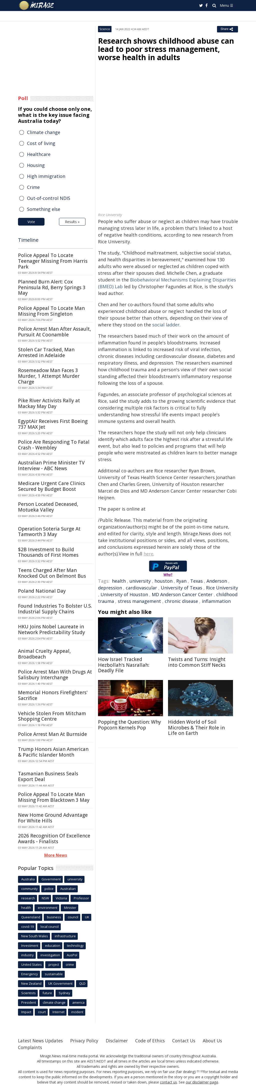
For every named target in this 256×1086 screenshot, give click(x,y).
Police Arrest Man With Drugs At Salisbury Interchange (55, 675)
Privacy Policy (86, 1041)
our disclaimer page (202, 1082)
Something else (43, 209)
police (49, 888)
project (53, 964)
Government (51, 879)
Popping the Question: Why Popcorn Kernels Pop (129, 725)
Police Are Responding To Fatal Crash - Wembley (54, 445)
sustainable (54, 974)
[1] (198, 1071)
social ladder (166, 325)
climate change (54, 1002)
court (42, 1012)
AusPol (72, 955)
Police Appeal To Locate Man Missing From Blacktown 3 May (54, 797)
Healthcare (38, 154)
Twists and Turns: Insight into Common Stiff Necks (197, 662)
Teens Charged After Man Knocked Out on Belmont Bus (52, 573)
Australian (68, 888)
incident (77, 1012)
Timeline (28, 240)
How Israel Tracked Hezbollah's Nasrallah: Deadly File (123, 665)
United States (31, 964)
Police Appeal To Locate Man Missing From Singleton (51, 311)
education (52, 945)
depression (110, 588)
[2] (201, 1071)
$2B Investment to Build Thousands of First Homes (48, 552)
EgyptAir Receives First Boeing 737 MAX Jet (53, 424)
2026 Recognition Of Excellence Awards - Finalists (54, 838)
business (54, 917)
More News (55, 855)
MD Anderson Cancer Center (182, 594)
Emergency (29, 974)
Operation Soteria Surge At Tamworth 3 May (49, 532)
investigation (50, 955)
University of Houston (124, 594)
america (78, 1002)
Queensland (30, 917)
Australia (28, 879)
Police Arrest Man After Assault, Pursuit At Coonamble (54, 332)
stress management (139, 601)
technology (75, 945)
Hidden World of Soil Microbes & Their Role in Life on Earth (196, 728)
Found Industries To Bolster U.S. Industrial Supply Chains (55, 609)
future (47, 993)
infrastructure (65, 936)
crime (70, 964)
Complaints (30, 1047)
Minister (70, 907)
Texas (196, 581)
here (148, 554)
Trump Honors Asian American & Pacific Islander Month (53, 752)
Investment (29, 945)
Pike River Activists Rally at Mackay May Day (49, 403)
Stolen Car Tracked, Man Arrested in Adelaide (46, 352)
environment (47, 907)
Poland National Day (42, 591)
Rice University (222, 588)
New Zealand (31, 983)
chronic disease (181, 601)
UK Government (60, 983)
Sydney (64, 993)
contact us (168, 1082)
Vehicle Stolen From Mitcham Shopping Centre (52, 716)
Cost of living (41, 143)
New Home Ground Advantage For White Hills (53, 818)
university (140, 581)
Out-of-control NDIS (48, 198)
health (119, 581)
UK (87, 917)
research (28, 898)
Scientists (28, 993)
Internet (58, 1012)
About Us (218, 1041)
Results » (72, 221)
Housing (36, 165)
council (73, 917)
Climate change (43, 132)
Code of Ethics (154, 1041)
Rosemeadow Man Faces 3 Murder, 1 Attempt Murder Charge (49, 376)
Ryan (181, 581)
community (29, 888)
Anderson (216, 581)
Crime (33, 187)
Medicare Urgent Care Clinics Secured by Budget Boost (51, 486)
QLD (82, 983)
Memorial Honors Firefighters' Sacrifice (53, 695)
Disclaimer (119, 1041)
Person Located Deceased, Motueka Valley (48, 507)
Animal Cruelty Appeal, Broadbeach (44, 654)
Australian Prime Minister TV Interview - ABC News (51, 465)
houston (163, 581)
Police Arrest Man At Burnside (52, 734)
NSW (45, 898)
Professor (81, 898)
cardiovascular (141, 588)
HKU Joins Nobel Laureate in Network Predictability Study (51, 629)
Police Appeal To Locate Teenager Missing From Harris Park (53, 261)
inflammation (216, 601)
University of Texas (181, 588)
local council (49, 926)
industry (27, 955)
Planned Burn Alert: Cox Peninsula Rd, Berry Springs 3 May (52, 287)
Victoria (61, 898)
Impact (26, 1012)
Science (105, 29)
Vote (31, 221)
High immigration (46, 176)
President (28, 1002)
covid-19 (27, 926)
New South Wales (34, 936)
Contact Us (189, 1041)
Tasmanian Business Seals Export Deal (48, 776)
